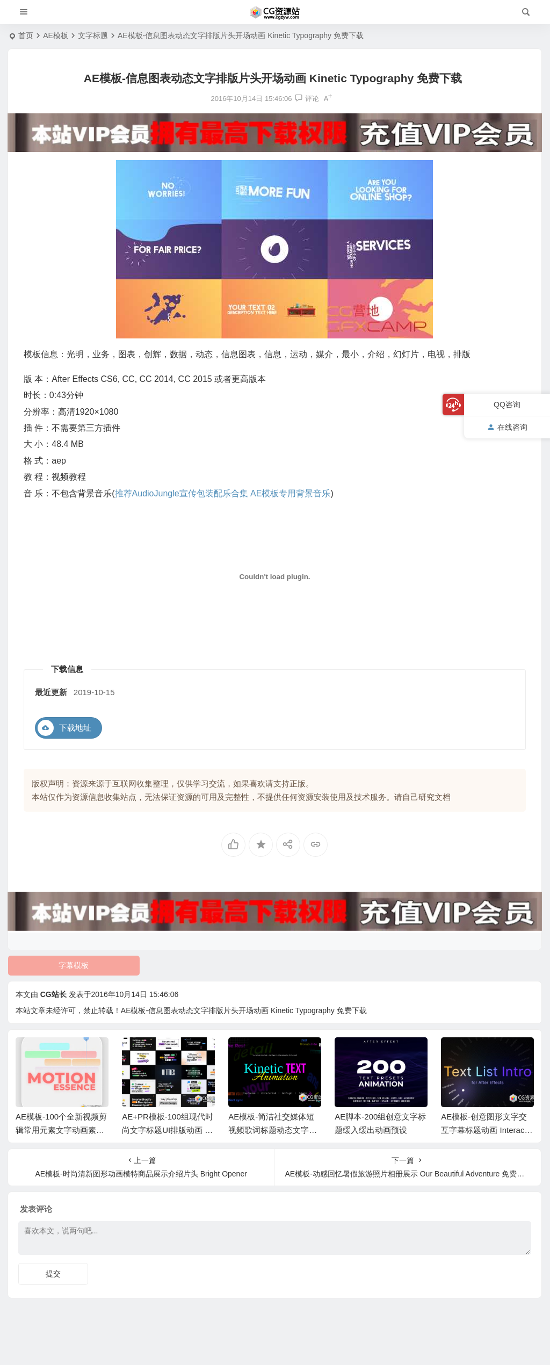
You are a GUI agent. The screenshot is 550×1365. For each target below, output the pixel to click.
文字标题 (93, 35)
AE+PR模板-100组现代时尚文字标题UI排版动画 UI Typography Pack (167, 1130)
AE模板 (55, 35)
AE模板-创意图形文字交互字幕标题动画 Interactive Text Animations (486, 1130)
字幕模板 (74, 965)
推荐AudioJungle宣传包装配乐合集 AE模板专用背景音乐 (223, 493)
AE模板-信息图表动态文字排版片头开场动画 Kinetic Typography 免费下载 (244, 1010)
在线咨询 (507, 427)
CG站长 (53, 994)
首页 (25, 35)
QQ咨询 (507, 404)
